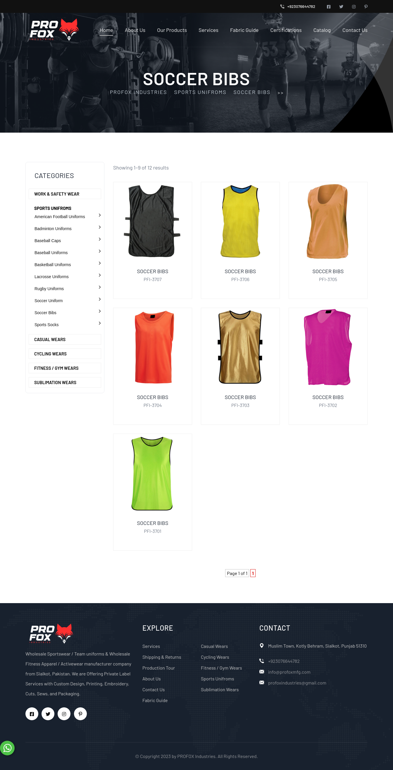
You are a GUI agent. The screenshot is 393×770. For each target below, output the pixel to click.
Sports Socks (46, 324)
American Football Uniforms (60, 216)
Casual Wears (50, 339)
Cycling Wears (50, 353)
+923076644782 (301, 6)
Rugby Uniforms (49, 288)
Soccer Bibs (45, 312)
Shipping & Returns (161, 657)
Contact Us (355, 30)
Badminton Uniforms (53, 228)
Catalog (322, 30)
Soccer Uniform (49, 300)
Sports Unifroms (52, 208)
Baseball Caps (48, 240)
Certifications (285, 30)
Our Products (172, 30)
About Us (135, 30)
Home (106, 30)
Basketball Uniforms (53, 264)
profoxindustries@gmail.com (297, 682)
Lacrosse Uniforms (52, 276)
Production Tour (158, 667)
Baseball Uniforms (51, 252)
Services (208, 30)
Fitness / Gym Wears (56, 368)
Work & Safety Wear (56, 193)
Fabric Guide (244, 30)
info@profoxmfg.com (289, 672)
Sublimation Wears (55, 382)
